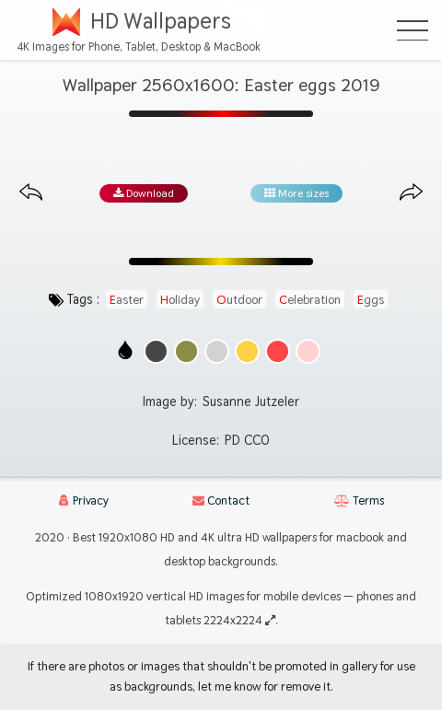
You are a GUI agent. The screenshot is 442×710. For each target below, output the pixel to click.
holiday (180, 299)
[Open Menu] (412, 30)
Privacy (84, 500)
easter (127, 299)
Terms (359, 500)
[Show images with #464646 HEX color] (156, 351)
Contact (221, 500)
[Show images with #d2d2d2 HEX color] (216, 351)
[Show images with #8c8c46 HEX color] (186, 351)
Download (143, 193)
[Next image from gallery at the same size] (411, 192)
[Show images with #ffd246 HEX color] (247, 351)
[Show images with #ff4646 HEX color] (277, 351)
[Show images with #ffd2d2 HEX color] (308, 351)
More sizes (296, 193)
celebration (310, 299)
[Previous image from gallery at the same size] (30, 192)
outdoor (239, 299)
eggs (370, 299)
